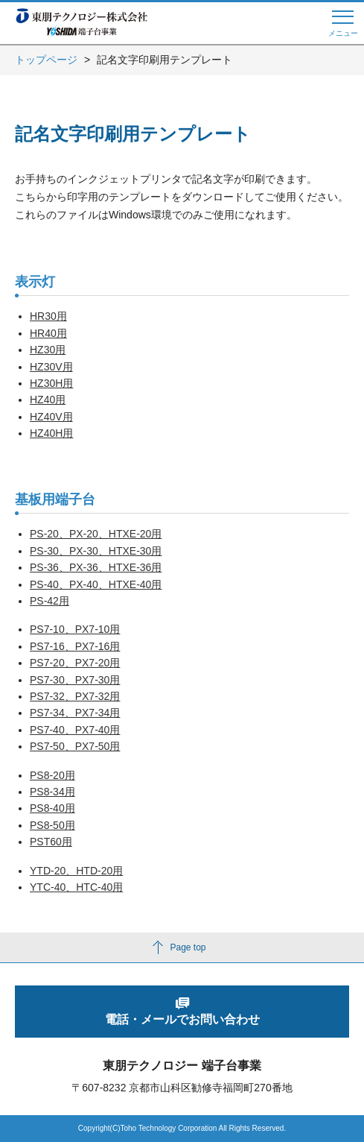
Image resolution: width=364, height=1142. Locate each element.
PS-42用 (49, 601)
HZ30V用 (51, 367)
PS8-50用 (52, 825)
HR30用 (48, 316)
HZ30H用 (51, 383)
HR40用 (48, 333)
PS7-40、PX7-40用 (75, 730)
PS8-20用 (52, 775)
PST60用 (51, 842)
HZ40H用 (51, 433)
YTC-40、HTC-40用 (76, 887)
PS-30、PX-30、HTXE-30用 (96, 551)
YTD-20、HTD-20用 (76, 871)
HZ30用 (48, 350)
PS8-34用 (52, 792)
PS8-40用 (52, 808)
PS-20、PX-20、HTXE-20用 (96, 534)
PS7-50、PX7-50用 (75, 746)
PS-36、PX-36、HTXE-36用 (96, 567)
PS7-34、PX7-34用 (75, 713)
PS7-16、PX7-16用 (75, 646)
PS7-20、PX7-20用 (75, 663)
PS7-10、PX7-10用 (75, 629)
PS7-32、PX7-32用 (75, 696)
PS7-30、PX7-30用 (75, 680)
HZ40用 (48, 400)
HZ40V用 (51, 417)
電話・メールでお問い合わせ (182, 1019)
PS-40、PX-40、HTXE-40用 (96, 584)
